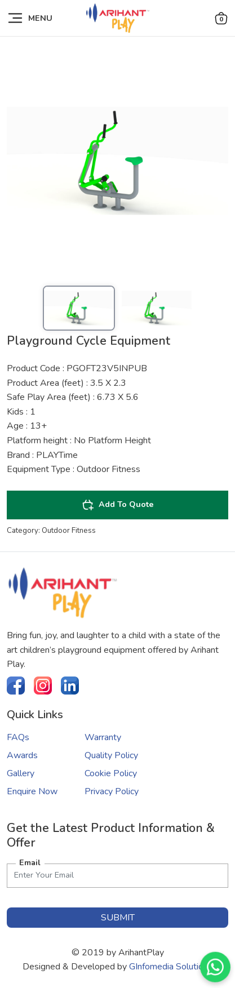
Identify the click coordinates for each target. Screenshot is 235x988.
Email (30, 862)
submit (118, 917)
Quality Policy (111, 755)
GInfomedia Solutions (170, 966)
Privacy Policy (112, 791)
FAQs (18, 737)
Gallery (20, 773)
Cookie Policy (111, 773)
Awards (22, 755)
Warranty (103, 737)
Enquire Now (32, 791)
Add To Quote (118, 505)
